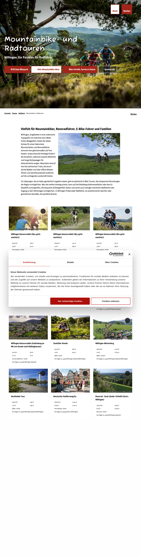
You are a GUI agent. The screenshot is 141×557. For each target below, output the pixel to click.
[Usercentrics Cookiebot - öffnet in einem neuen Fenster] (111, 254)
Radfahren (21, 113)
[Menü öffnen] (115, 9)
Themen (14, 113)
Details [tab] (70, 262)
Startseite (7, 113)
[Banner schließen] (129, 254)
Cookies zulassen (110, 301)
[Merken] (134, 113)
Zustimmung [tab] (29, 262)
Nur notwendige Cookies (70, 301)
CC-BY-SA (21, 229)
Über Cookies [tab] (112, 262)
